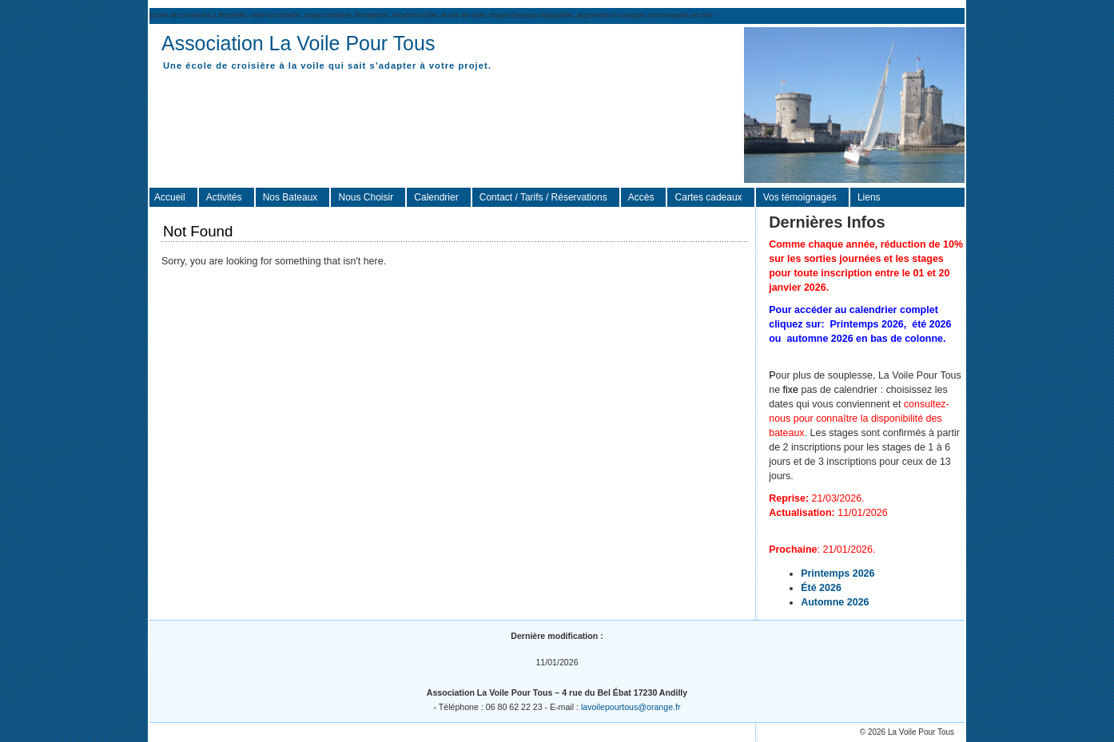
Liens (869, 197)
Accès (641, 197)
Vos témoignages (800, 197)
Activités (224, 197)
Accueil (169, 197)
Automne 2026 (835, 602)
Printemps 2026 (837, 573)
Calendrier (436, 197)
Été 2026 (821, 587)
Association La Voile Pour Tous (298, 43)
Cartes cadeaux (708, 197)
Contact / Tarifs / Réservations (543, 197)
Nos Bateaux (290, 197)
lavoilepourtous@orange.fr (631, 707)
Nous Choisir (365, 197)
